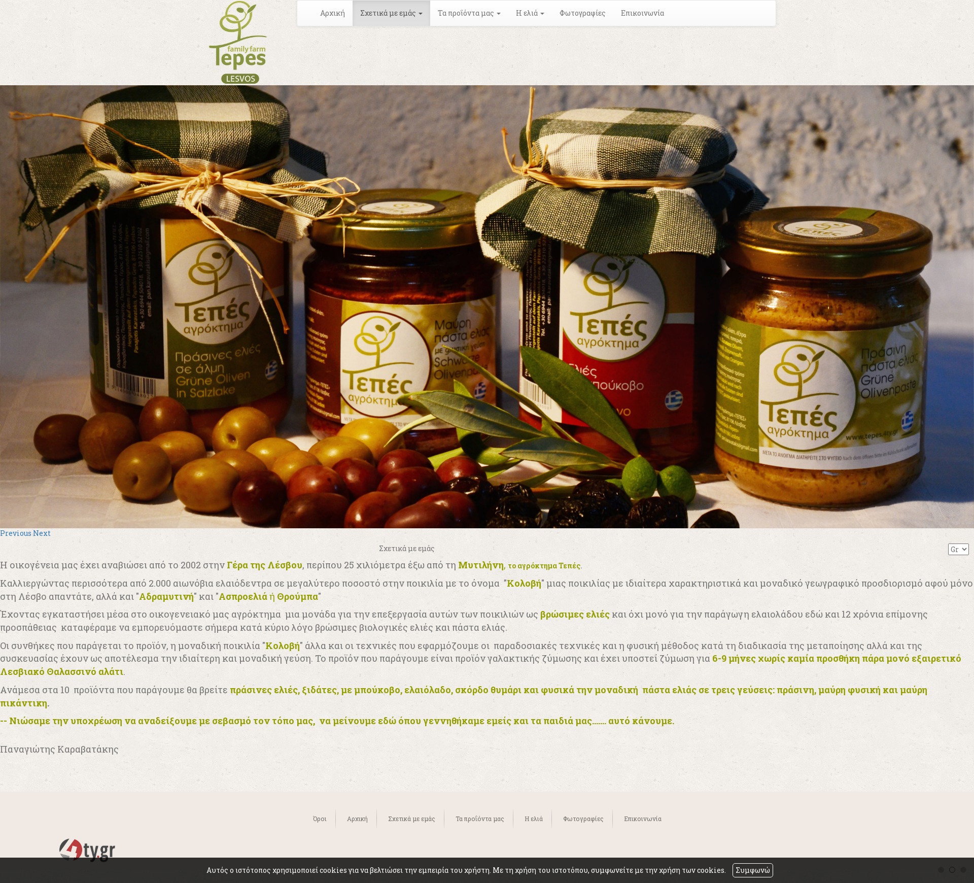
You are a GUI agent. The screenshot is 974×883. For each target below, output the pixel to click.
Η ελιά (534, 818)
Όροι (320, 818)
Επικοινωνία (642, 13)
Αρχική (332, 13)
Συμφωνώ (753, 870)
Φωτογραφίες (583, 13)
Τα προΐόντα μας (480, 818)
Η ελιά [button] (530, 13)
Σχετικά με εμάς (411, 818)
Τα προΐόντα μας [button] (469, 13)
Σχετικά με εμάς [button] (391, 13)
